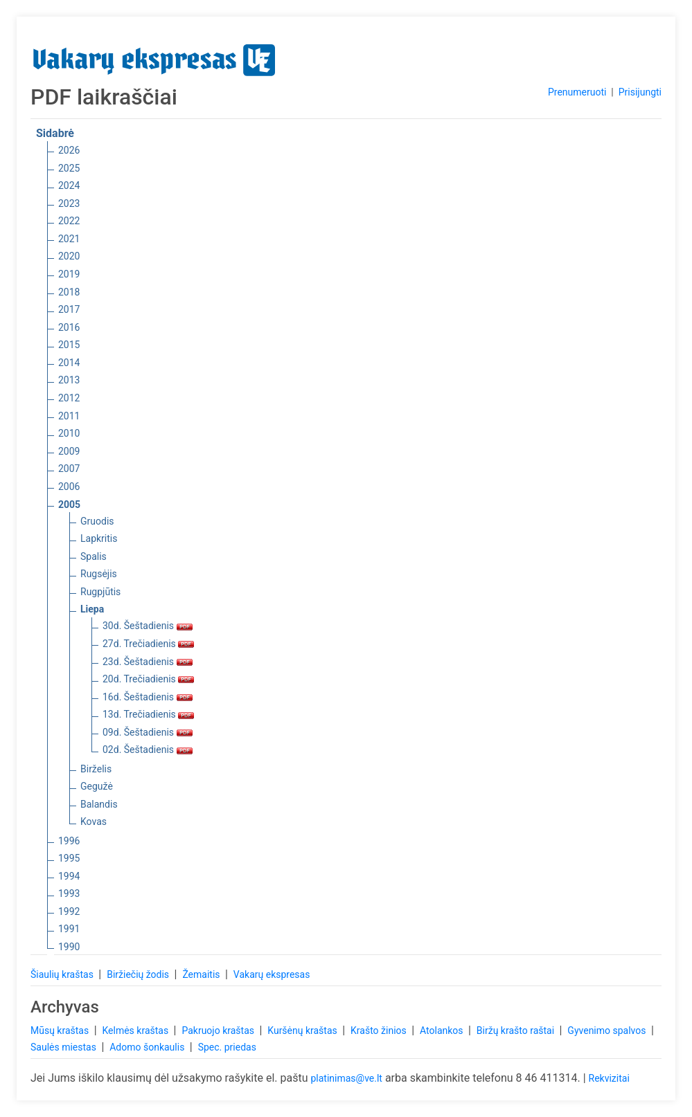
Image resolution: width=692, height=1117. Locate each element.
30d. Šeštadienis (148, 625)
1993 (69, 893)
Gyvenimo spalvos (607, 1030)
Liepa (92, 609)
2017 (69, 309)
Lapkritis (98, 538)
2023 (69, 203)
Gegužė (96, 786)
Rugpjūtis (100, 591)
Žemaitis (202, 974)
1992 (69, 911)
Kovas (93, 821)
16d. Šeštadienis (148, 696)
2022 (69, 220)
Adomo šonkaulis (148, 1047)
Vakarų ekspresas (271, 974)
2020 (69, 256)
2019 (69, 274)
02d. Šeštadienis (148, 749)
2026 (69, 150)
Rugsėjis (98, 573)
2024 (69, 185)
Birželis (96, 768)
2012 (69, 397)
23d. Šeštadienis (148, 661)
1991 (69, 928)
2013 (69, 379)
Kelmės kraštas (136, 1030)
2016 (69, 327)
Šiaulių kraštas (63, 974)
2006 (69, 486)
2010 (69, 433)
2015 (69, 344)
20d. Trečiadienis (148, 678)
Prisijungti (640, 92)
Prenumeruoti (577, 92)
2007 (69, 468)
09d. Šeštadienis (148, 732)
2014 (69, 362)
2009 (69, 451)
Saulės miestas (64, 1047)
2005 (69, 504)
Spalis (93, 556)
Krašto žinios (380, 1030)
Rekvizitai (609, 1078)
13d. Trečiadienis (148, 714)
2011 (69, 415)
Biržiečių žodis (139, 974)
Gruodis (97, 521)
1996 (69, 840)
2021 (69, 238)
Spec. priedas (227, 1047)
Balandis (99, 804)
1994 (69, 876)
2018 (69, 292)
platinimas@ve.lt (346, 1078)
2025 (69, 168)
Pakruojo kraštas (218, 1030)
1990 (69, 946)
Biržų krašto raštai (517, 1030)
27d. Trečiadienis (148, 643)
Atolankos (442, 1030)
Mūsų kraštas (60, 1030)
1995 (69, 858)
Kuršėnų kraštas (303, 1030)
